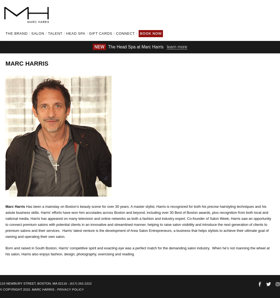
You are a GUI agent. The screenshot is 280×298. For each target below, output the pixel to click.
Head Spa (75, 33)
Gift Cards (100, 33)
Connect (125, 33)
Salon (37, 33)
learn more (177, 47)
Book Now (151, 33)
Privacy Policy (70, 289)
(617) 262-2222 (81, 283)
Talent (55, 33)
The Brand (16, 33)
